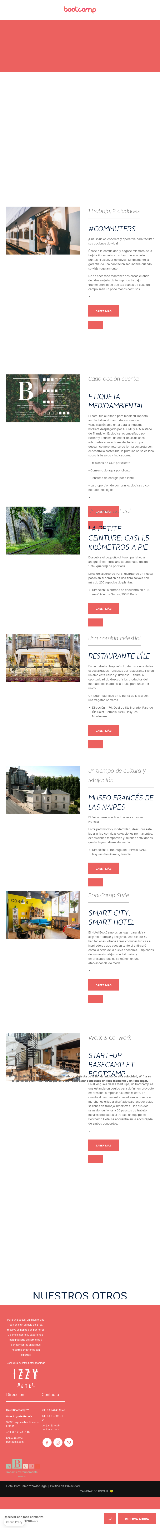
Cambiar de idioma (94, 1491)
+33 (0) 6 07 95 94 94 (52, 1417)
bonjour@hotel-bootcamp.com (15, 1439)
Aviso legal (40, 1486)
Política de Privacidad (65, 1486)
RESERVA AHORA (137, 1519)
